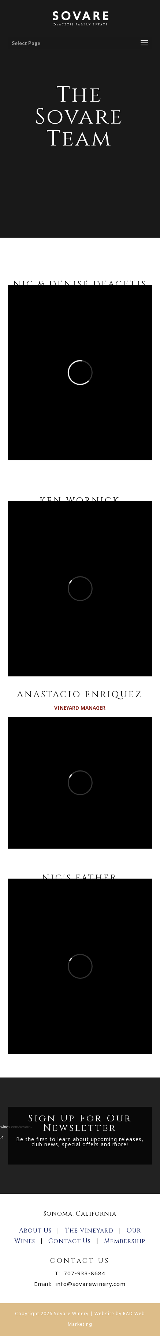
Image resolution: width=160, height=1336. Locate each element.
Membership (124, 1241)
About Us (35, 1230)
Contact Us (69, 1241)
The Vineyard (89, 1230)
